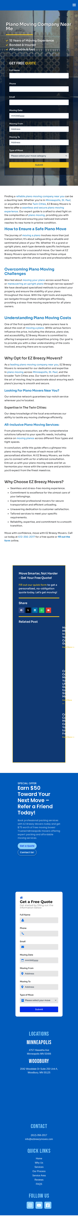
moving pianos (25, 438)
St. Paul (66, 200)
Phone (12, 83)
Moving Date (16, 110)
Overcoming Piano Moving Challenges (29, 271)
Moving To (14, 137)
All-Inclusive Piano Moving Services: (31, 425)
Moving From (16, 123)
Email (12, 97)
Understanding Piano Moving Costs (37, 318)
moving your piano (34, 280)
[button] (74, 5)
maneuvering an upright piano (26, 283)
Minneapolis (53, 200)
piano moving (36, 215)
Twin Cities (39, 204)
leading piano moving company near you (34, 364)
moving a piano (31, 235)
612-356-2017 (26, 536)
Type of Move (16, 150)
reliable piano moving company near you (40, 196)
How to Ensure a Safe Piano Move (35, 229)
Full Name (14, 70)
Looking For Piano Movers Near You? (31, 390)
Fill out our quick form (33, 584)
